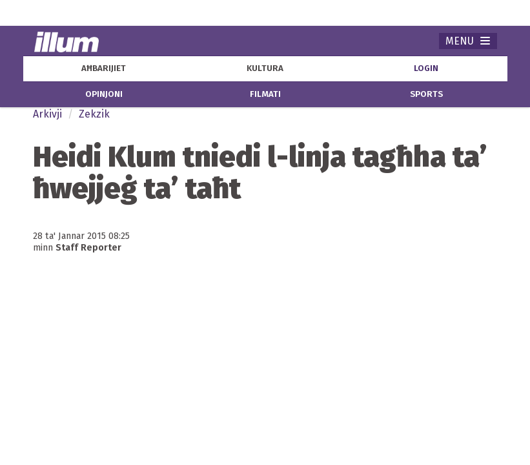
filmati (265, 94)
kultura (265, 68)
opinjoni (104, 94)
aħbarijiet (103, 68)
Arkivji (47, 114)
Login (426, 68)
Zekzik (94, 114)
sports (426, 94)
